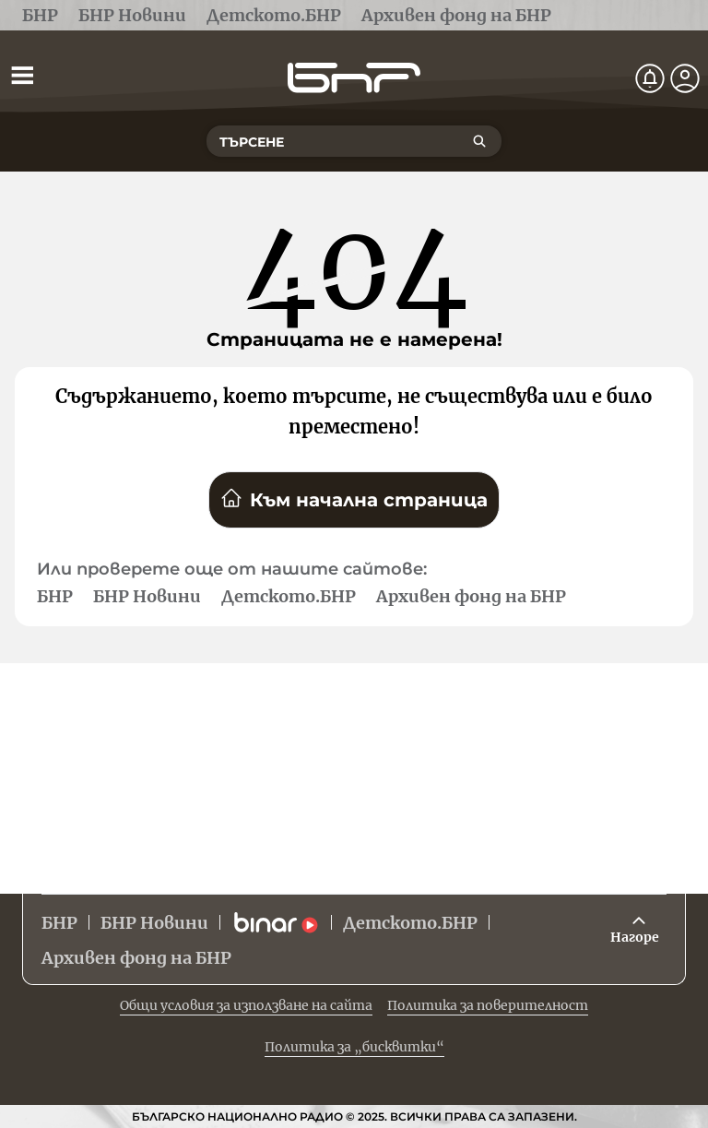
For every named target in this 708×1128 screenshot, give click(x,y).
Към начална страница (354, 499)
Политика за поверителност (487, 1005)
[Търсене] (479, 141)
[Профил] (685, 78)
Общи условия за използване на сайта (246, 1005)
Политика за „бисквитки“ (354, 1047)
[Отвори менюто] (22, 75)
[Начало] (354, 78)
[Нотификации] (650, 78)
